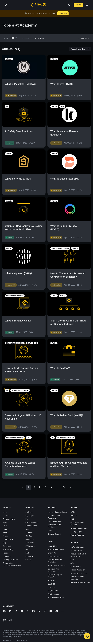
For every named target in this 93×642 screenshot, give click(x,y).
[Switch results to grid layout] (13, 38)
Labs (50, 531)
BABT (27, 553)
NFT (27, 549)
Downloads (7, 556)
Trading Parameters (77, 570)
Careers (6, 516)
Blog (4, 543)
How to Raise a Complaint (80, 582)
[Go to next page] (71, 487)
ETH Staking (30, 546)
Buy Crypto (29, 516)
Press (5, 526)
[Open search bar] (68, 5)
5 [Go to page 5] (51, 487)
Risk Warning (8, 549)
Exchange (29, 512)
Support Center (76, 550)
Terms (5, 533)
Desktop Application (10, 560)
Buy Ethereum (53, 594)
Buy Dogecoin (53, 591)
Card (27, 529)
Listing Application (55, 521)
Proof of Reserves (77, 535)
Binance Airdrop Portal (78, 573)
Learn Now (63, 13)
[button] (87, 4)
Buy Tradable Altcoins (56, 597)
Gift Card (28, 536)
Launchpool (29, 539)
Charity (28, 560)
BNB (72, 519)
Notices (6, 553)
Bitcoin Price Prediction (56, 565)
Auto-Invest (29, 543)
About (5, 512)
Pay (26, 519)
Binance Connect (54, 534)
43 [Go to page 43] (64, 487)
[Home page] (38, 5)
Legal (5, 529)
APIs (72, 563)
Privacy (5, 536)
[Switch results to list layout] (16, 38)
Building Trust (8, 539)
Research (29, 556)
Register (78, 5)
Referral (73, 516)
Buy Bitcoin (52, 581)
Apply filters (26, 38)
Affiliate (73, 512)
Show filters (83, 38)
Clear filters (39, 38)
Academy (28, 533)
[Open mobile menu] (87, 5)
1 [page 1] (28, 487)
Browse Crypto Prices (56, 549)
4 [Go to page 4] (45, 487)
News (5, 522)
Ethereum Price (54, 556)
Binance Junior (31, 526)
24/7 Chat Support (77, 547)
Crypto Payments (31, 522)
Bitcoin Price (52, 553)
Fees (72, 560)
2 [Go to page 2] (34, 487)
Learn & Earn (53, 546)
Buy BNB (51, 584)
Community (7, 546)
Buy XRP (51, 587)
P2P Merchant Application (57, 512)
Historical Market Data (78, 528)
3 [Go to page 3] (39, 487)
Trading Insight (76, 532)
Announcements (9, 519)
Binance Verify (75, 566)
